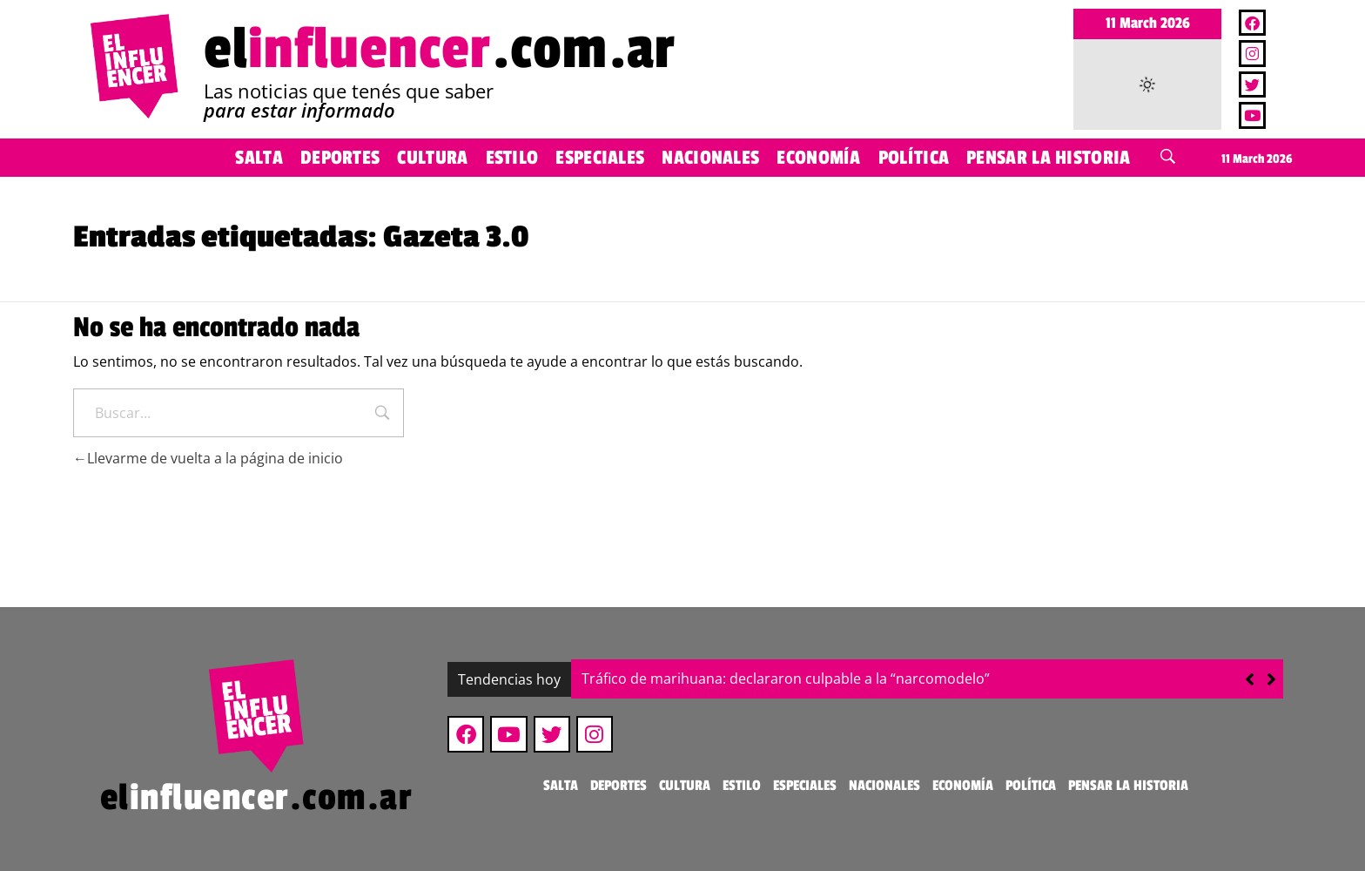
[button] (1271, 679)
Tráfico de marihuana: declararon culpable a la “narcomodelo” (786, 678)
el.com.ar (440, 49)
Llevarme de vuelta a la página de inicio (208, 458)
